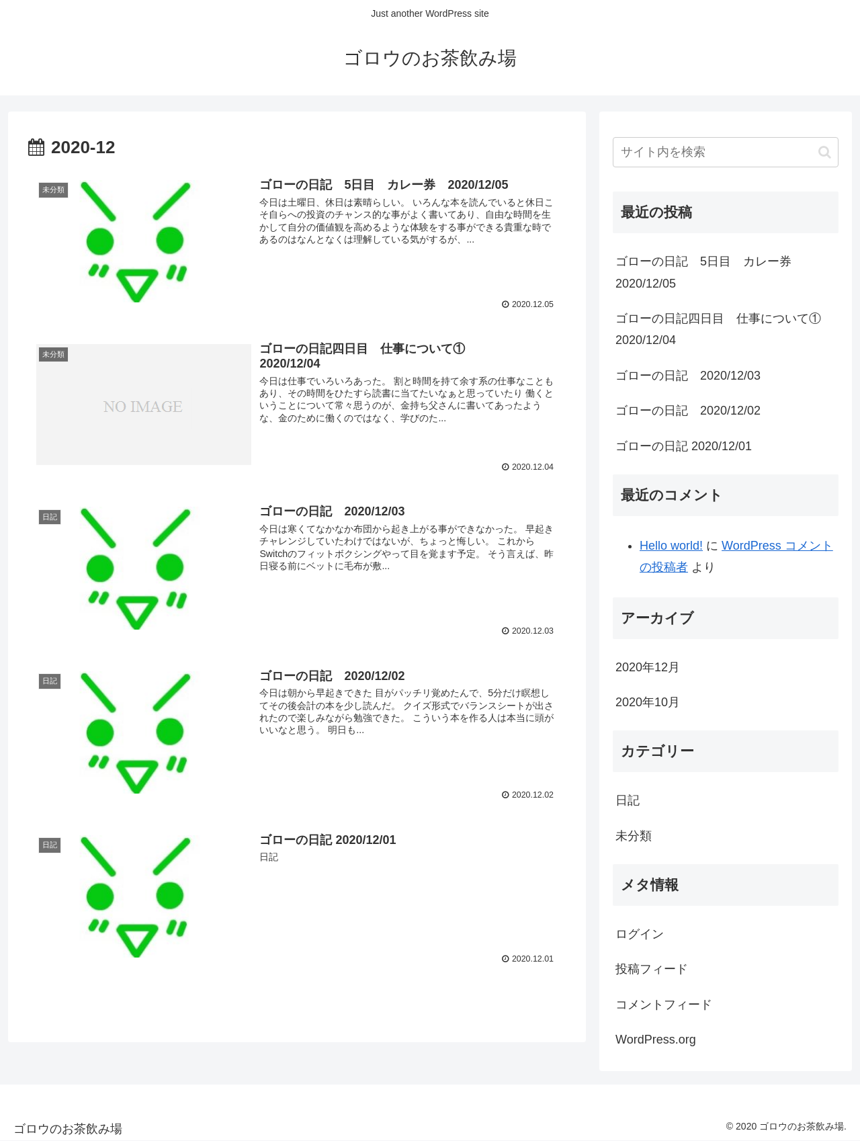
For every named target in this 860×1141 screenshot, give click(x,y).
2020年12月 (647, 667)
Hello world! (671, 545)
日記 (627, 800)
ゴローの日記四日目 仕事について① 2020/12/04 (726, 329)
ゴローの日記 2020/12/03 (688, 375)
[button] (824, 152)
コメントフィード (663, 1004)
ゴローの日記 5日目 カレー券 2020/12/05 (709, 272)
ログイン (639, 934)
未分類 (633, 836)
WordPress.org (655, 1039)
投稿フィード (651, 969)
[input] (725, 152)
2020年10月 (647, 702)
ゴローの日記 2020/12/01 (683, 446)
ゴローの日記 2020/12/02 (688, 410)
